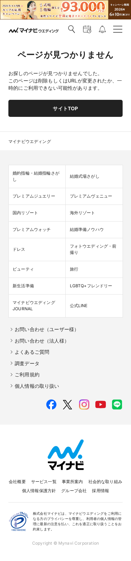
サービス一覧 (44, 481)
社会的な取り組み (105, 481)
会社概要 (17, 481)
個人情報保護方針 (39, 490)
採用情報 (100, 490)
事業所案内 (72, 481)
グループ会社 (74, 490)
